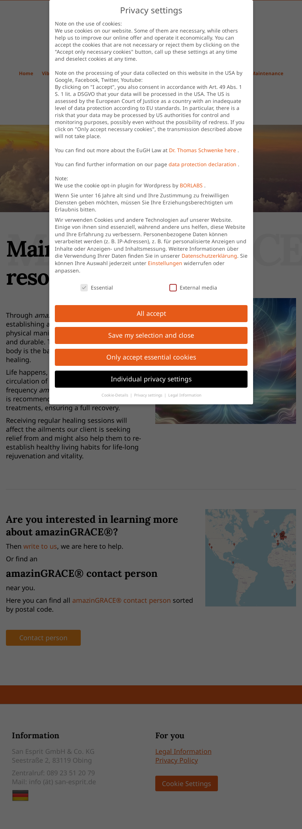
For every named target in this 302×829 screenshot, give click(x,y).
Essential (98, 285)
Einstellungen (165, 264)
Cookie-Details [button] (116, 391)
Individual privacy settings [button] (152, 379)
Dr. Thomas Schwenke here (205, 148)
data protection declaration (205, 162)
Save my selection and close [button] (152, 335)
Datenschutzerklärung (211, 258)
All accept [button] (151, 313)
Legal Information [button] (185, 399)
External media (194, 289)
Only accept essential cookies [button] (152, 357)
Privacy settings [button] (148, 395)
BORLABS (193, 184)
